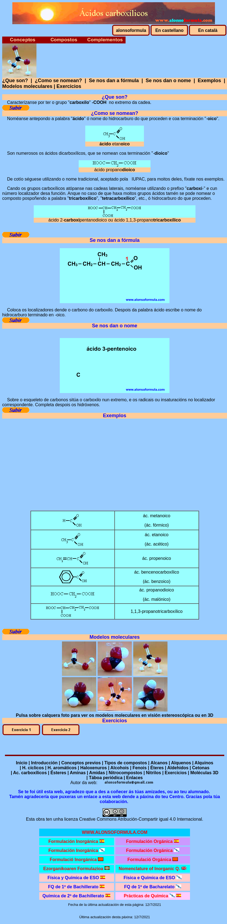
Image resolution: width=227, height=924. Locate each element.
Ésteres (58, 772)
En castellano (169, 30)
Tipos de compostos (125, 762)
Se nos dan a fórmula (114, 80)
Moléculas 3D (204, 772)
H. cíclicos (33, 767)
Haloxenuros (93, 767)
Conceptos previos (81, 762)
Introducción (44, 762)
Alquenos (181, 762)
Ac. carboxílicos (30, 772)
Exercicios (68, 86)
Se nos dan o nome (168, 80)
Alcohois (119, 767)
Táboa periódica (106, 777)
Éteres (157, 767)
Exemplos (209, 80)
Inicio (21, 762)
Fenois (139, 767)
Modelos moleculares (27, 86)
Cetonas (200, 767)
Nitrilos (153, 772)
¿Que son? (15, 80)
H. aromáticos (62, 767)
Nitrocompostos (125, 772)
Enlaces (134, 777)
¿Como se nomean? (58, 80)
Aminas (78, 772)
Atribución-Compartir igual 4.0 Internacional (160, 819)
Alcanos (159, 762)
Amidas (97, 772)
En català (207, 30)
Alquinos (204, 762)
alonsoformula (131, 30)
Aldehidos (177, 767)
